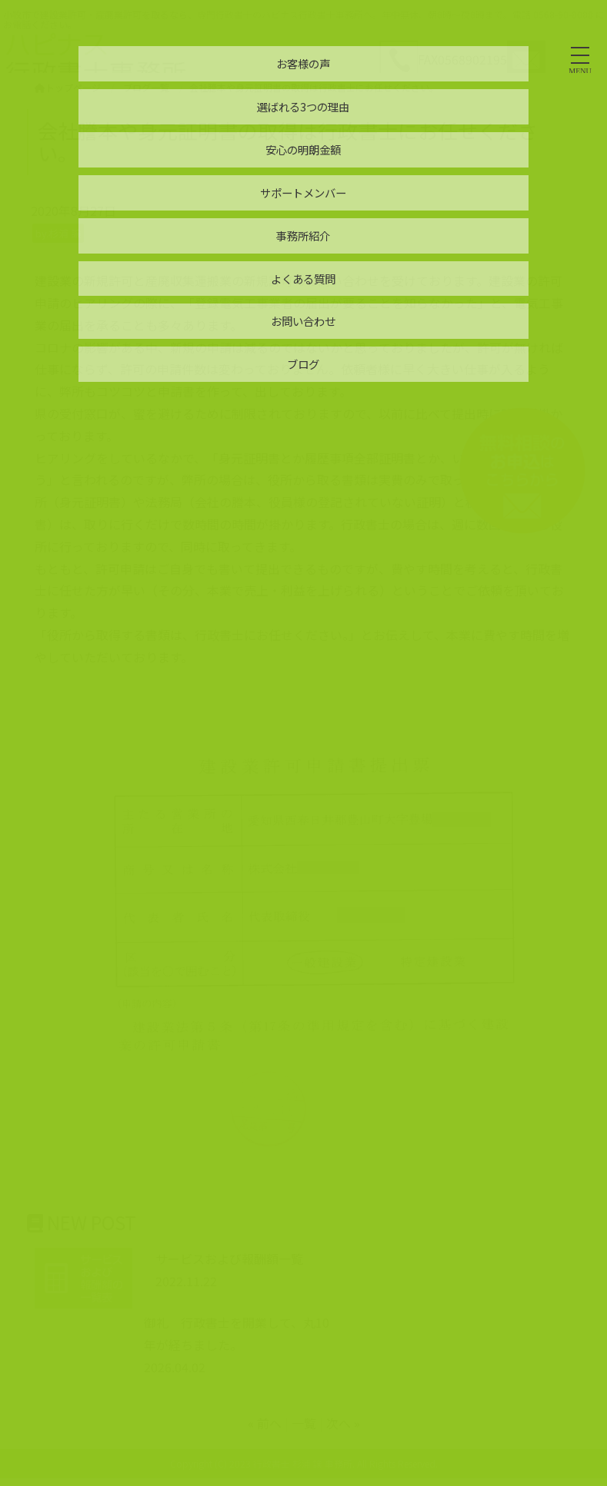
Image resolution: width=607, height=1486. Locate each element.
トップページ (68, 87)
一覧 (304, 1423)
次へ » (343, 1423)
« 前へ (265, 1423)
